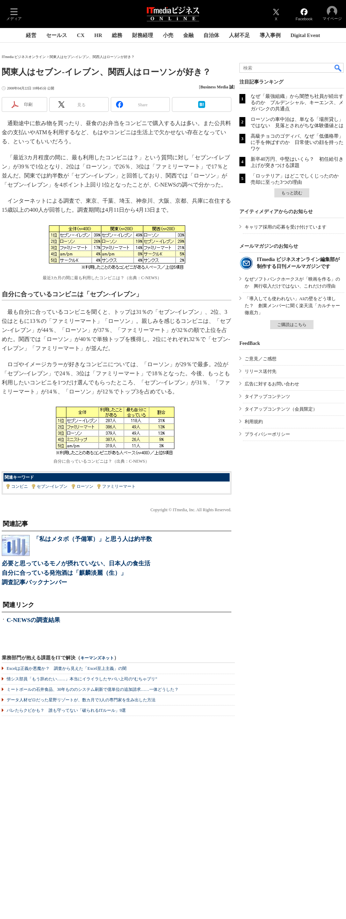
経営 (31, 35)
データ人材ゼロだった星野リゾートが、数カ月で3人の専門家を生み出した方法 (81, 699)
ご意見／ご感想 (260, 358)
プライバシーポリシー (267, 434)
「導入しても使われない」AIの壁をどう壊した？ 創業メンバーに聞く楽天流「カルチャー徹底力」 (292, 305)
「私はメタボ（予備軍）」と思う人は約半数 (92, 539)
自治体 (211, 35)
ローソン (85, 486)
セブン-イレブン (52, 486)
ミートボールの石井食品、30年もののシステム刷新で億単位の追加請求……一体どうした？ (93, 689)
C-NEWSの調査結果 (33, 620)
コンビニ (19, 486)
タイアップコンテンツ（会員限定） (281, 409)
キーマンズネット (97, 658)
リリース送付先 (260, 371)
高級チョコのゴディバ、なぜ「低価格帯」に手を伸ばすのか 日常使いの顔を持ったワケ (297, 142)
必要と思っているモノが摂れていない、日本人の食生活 (76, 563)
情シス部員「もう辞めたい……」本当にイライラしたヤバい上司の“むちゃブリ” (82, 678)
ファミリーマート (119, 486)
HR (98, 35)
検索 (338, 68)
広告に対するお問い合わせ (272, 383)
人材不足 (239, 35)
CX (81, 35)
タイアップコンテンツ (267, 396)
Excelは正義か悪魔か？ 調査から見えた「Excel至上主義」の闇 (67, 668)
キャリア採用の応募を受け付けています (285, 227)
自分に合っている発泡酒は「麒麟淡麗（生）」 (64, 573)
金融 (188, 35)
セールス (56, 35)
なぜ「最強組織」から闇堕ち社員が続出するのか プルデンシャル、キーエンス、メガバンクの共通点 (297, 102)
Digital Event (305, 35)
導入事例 (270, 35)
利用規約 (254, 421)
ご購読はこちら (292, 324)
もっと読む (291, 192)
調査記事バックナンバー (34, 582)
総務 (117, 35)
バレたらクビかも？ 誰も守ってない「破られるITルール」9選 (66, 710)
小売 (168, 35)
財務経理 (142, 35)
